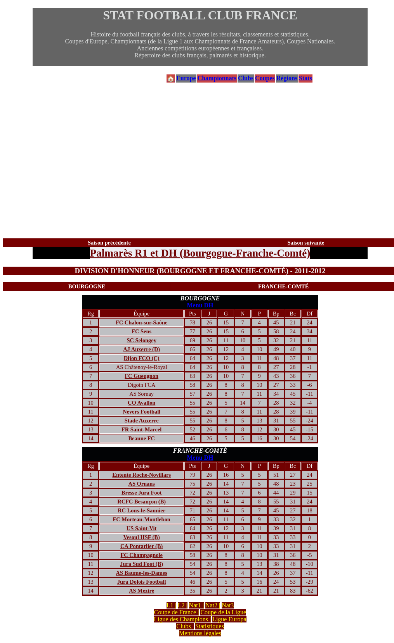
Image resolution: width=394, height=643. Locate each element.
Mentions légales (200, 633)
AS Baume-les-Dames (141, 573)
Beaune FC (141, 438)
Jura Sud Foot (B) (141, 564)
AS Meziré (141, 591)
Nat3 (228, 605)
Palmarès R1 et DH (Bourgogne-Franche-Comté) (200, 253)
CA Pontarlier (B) (141, 546)
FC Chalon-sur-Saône (141, 322)
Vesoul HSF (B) (141, 537)
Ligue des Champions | (182, 619)
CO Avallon (141, 403)
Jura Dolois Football (141, 582)
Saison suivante (306, 243)
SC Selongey (141, 340)
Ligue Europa (229, 619)
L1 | (171, 605)
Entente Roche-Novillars (141, 475)
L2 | (182, 605)
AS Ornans (141, 484)
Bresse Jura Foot (141, 493)
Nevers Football (141, 412)
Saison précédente (109, 243)
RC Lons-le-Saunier (141, 510)
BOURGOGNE (86, 286)
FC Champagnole (142, 555)
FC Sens (141, 331)
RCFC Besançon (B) (141, 501)
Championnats (217, 78)
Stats (305, 78)
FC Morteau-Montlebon (141, 519)
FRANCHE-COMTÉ (283, 286)
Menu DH (200, 305)
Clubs (245, 78)
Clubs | (185, 626)
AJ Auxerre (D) (141, 349)
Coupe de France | (176, 612)
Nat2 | (212, 605)
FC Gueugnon (141, 376)
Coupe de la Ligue (223, 612)
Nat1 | (196, 605)
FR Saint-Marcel (141, 429)
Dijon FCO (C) (142, 358)
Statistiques (209, 626)
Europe (186, 78)
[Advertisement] (200, 161)
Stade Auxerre (142, 420)
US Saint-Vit (141, 528)
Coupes (265, 78)
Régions (286, 78)
